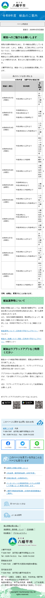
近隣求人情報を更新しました (17, 468)
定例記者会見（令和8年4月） (17, 478)
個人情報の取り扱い (11, 526)
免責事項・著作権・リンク (14, 529)
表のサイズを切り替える (22, 76)
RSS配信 (7, 533)
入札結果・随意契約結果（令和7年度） (21, 473)
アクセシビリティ (20, 533)
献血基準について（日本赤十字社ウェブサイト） (19, 331)
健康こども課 (8, 428)
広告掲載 (30, 529)
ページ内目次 (22, 24)
